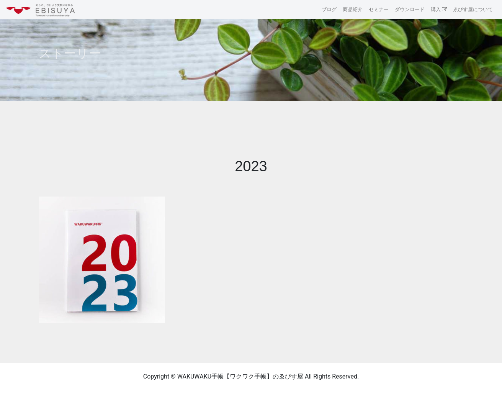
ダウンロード (410, 9)
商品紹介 (353, 9)
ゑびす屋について (473, 9)
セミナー (379, 9)
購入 (436, 9)
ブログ (329, 9)
